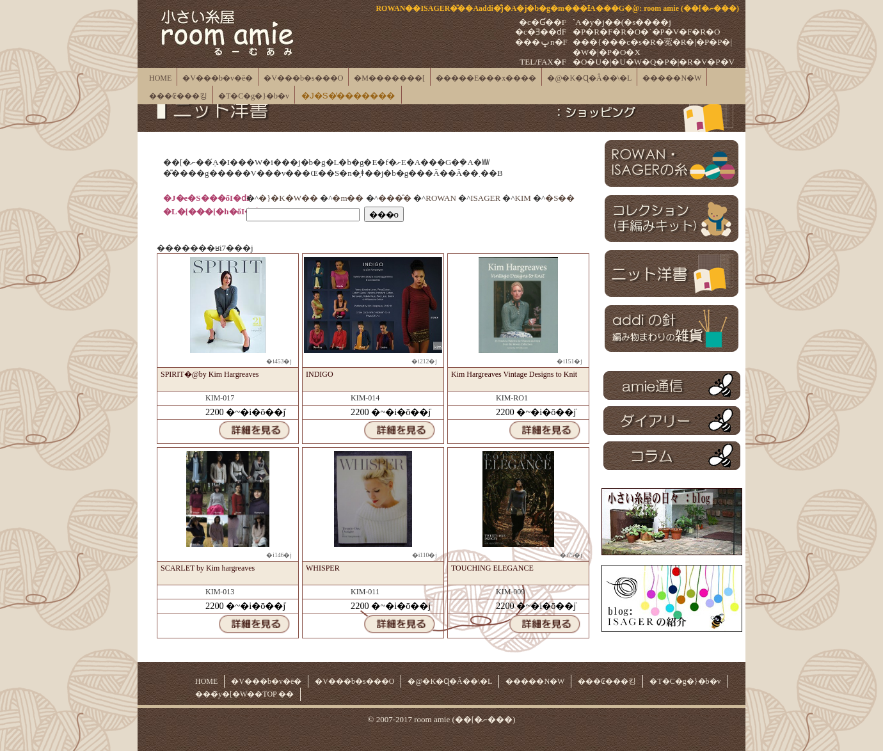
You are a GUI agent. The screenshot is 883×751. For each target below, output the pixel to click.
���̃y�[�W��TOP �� (244, 694)
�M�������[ (389, 78)
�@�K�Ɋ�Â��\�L (589, 78)
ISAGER (485, 198)
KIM (523, 198)
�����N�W (671, 78)
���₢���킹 (178, 95)
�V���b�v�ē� (217, 78)
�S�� (560, 198)
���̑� (394, 198)
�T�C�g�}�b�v (253, 95)
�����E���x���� (486, 78)
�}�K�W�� (288, 198)
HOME (160, 78)
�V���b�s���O (303, 78)
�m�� (347, 198)
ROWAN (441, 198)
